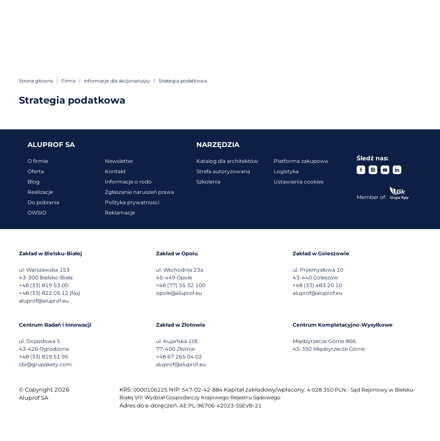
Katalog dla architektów (227, 161)
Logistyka (286, 171)
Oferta (36, 171)
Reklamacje (120, 212)
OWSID (37, 212)
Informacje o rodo (128, 181)
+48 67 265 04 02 (179, 356)
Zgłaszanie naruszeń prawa (139, 192)
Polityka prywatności (132, 202)
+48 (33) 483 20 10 (317, 285)
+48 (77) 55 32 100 (180, 285)
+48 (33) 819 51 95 (43, 356)
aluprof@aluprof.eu (44, 300)
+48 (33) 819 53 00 (43, 285)
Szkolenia (208, 181)
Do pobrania (43, 202)
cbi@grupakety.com (45, 364)
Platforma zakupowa (301, 161)
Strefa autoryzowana (223, 171)
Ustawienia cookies (299, 181)
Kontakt (115, 171)
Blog (34, 181)
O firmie (38, 161)
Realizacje (40, 192)
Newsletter (119, 161)
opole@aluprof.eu (179, 293)
